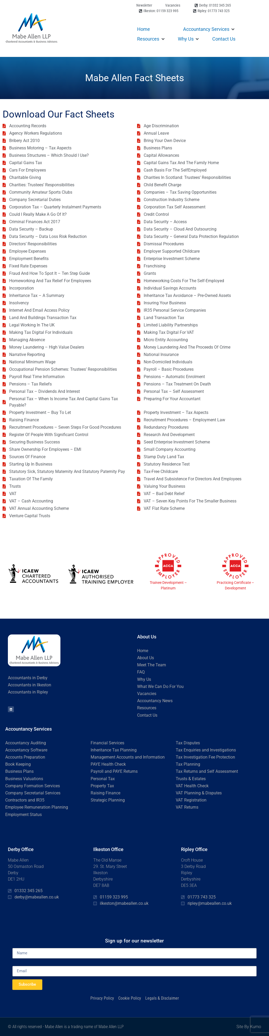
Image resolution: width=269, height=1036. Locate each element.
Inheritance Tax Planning (114, 749)
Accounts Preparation (25, 757)
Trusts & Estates (191, 778)
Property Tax (102, 785)
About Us (145, 657)
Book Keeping (18, 764)
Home (142, 650)
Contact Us (147, 715)
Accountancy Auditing (25, 742)
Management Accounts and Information (128, 757)
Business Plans (19, 771)
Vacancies (146, 693)
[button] (209, 29)
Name (18, 945)
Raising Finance (105, 792)
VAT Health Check (192, 785)
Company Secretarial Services (32, 792)
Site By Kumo (248, 1026)
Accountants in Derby (28, 677)
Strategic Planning (108, 800)
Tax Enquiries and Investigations (206, 749)
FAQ (141, 672)
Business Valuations (24, 778)
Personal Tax (103, 778)
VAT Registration (191, 800)
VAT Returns (187, 807)
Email (18, 963)
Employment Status (23, 814)
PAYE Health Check (108, 764)
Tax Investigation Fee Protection (205, 757)
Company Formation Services (32, 785)
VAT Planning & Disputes (199, 792)
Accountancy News (155, 700)
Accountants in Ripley (28, 692)
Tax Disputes (188, 742)
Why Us (144, 679)
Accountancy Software (26, 749)
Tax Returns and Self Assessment (207, 771)
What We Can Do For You (160, 686)
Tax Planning (188, 764)
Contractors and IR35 (24, 800)
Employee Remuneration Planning (36, 807)
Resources (146, 707)
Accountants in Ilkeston (29, 684)
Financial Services (107, 742)
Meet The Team (151, 664)
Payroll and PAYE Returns (114, 771)
